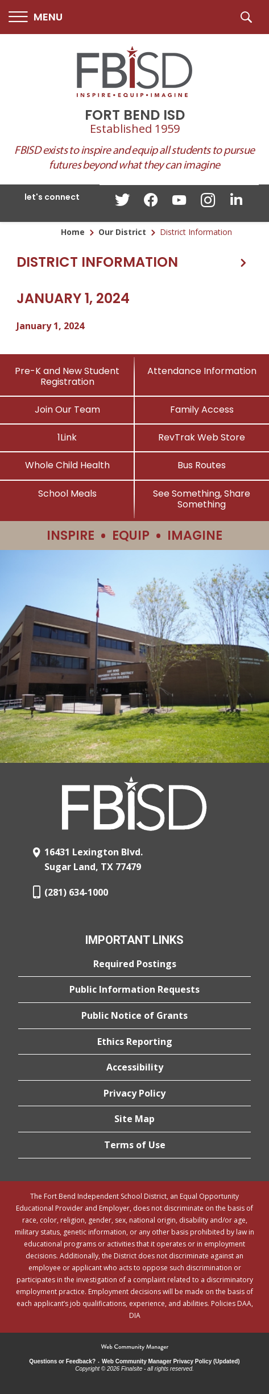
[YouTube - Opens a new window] (179, 202)
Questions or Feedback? (62, 1361)
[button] (36, 17)
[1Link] (67, 437)
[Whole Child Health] (67, 465)
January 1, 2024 (50, 326)
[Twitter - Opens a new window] (122, 202)
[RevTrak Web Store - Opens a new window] (202, 437)
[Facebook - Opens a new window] (150, 203)
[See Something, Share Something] (202, 499)
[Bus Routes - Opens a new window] (202, 465)
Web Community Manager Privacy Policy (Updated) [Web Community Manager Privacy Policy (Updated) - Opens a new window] (171, 1361)
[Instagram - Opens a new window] (207, 203)
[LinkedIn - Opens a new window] (236, 202)
